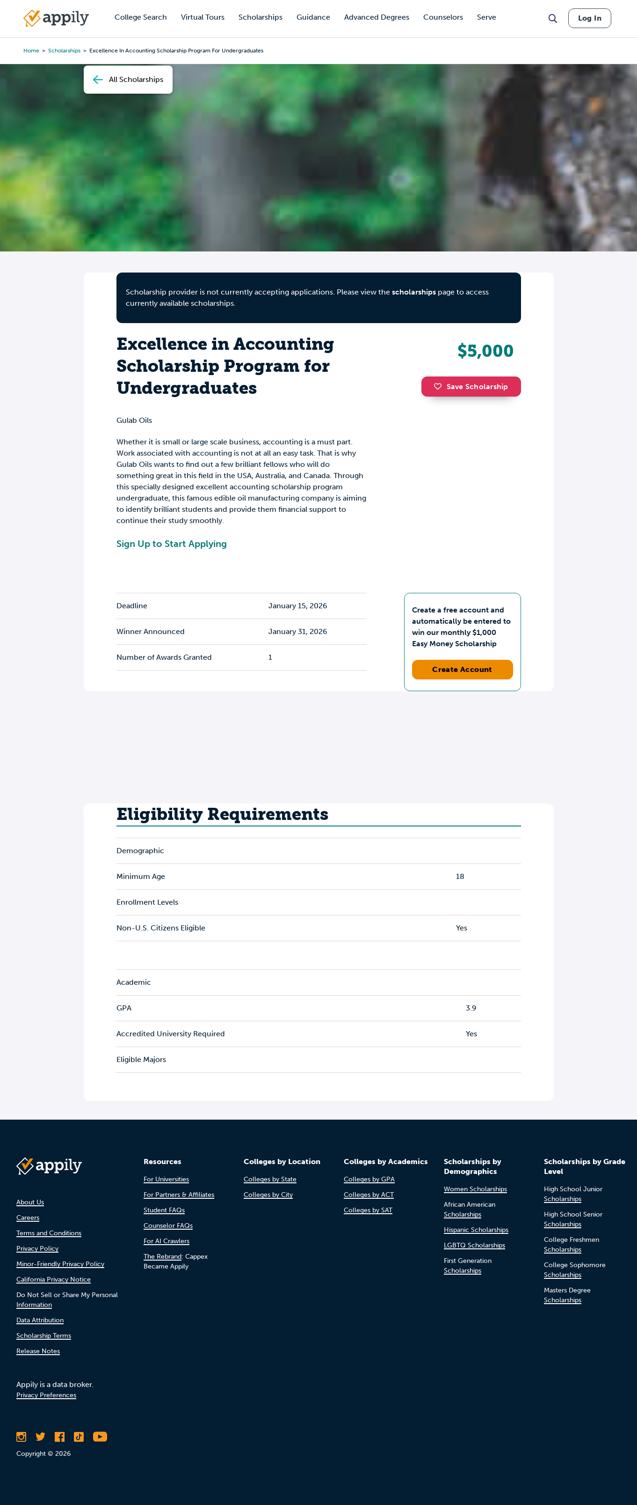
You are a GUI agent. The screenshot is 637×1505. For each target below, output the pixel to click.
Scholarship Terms (43, 1336)
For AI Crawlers (166, 1241)
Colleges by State (270, 1179)
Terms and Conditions (48, 1233)
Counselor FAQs (168, 1226)
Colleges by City (268, 1195)
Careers (27, 1218)
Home (31, 50)
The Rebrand (162, 1257)
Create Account (462, 669)
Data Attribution (40, 1320)
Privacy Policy (37, 1249)
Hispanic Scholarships (476, 1230)
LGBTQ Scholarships (474, 1245)
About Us (30, 1202)
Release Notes (38, 1351)
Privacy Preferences (46, 1395)
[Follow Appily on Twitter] (40, 1437)
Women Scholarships (475, 1189)
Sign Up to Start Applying (171, 543)
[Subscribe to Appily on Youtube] (100, 1437)
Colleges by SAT (368, 1210)
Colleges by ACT (369, 1195)
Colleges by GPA (369, 1179)
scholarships (414, 292)
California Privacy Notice (53, 1280)
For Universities (166, 1179)
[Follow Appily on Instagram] (21, 1437)
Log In (589, 18)
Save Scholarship (471, 386)
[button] (440, 386)
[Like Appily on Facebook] (60, 1437)
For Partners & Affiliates (179, 1195)
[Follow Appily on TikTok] (79, 1437)
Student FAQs (164, 1210)
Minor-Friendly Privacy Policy (60, 1264)
